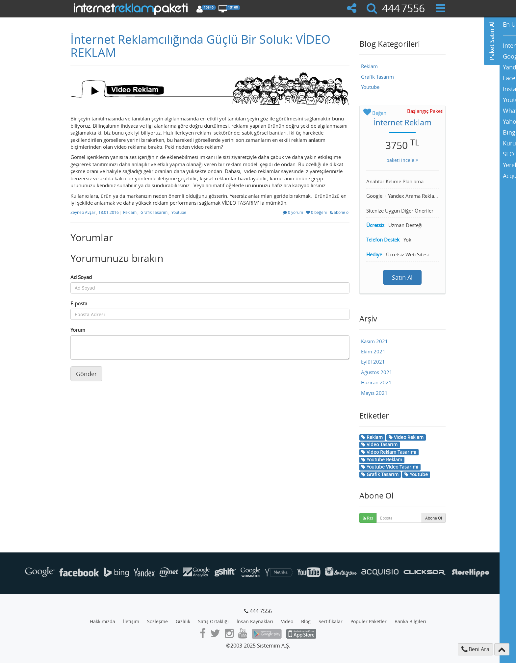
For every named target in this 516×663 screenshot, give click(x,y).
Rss (368, 518)
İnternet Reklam (402, 122)
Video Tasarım (379, 444)
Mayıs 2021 (374, 393)
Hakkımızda (102, 621)
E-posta (78, 303)
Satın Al (402, 277)
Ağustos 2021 (376, 372)
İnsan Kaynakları (255, 621)
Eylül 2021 (373, 361)
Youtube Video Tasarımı (389, 467)
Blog (306, 621)
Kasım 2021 (374, 341)
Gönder (86, 374)
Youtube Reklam (381, 459)
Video (287, 621)
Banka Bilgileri (410, 621)
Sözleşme (157, 621)
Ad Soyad (81, 277)
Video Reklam (406, 437)
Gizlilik (183, 621)
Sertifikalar (331, 621)
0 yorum (293, 212)
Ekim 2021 (373, 351)
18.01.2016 (109, 212)
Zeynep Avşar (83, 212)
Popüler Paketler (368, 621)
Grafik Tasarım (154, 212)
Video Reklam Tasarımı (388, 452)
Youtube (178, 212)
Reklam (130, 212)
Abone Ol (433, 518)
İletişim (131, 621)
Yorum (77, 329)
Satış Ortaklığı (213, 621)
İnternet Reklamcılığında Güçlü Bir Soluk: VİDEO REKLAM (200, 45)
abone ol (339, 212)
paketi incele (402, 160)
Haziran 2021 (376, 382)
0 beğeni (317, 212)
